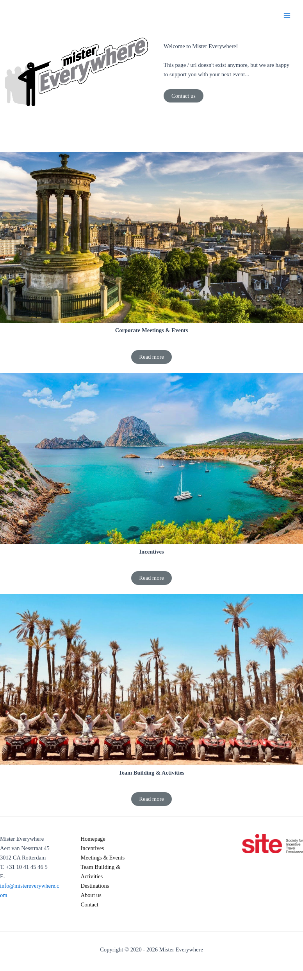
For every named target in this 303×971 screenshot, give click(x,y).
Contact (89, 904)
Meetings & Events (103, 857)
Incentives (92, 848)
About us (91, 895)
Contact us (183, 96)
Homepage (93, 839)
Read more (151, 357)
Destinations (95, 886)
